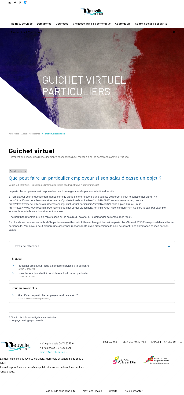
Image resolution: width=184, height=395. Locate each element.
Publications (110, 341)
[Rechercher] (173, 32)
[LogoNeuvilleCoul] (92, 12)
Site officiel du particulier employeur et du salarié (47, 295)
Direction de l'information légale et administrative (33, 317)
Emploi (155, 341)
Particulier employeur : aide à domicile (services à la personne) (53, 265)
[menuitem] (22, 23)
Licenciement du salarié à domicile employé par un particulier (52, 273)
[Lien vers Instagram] (20, 2)
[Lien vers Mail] (9, 2)
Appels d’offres (173, 341)
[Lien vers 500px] (25, 2)
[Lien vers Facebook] (14, 2)
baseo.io (39, 320)
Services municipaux (134, 341)
